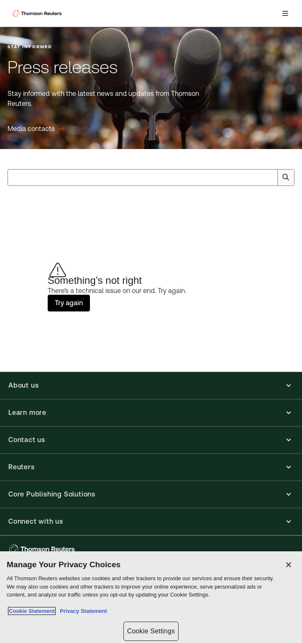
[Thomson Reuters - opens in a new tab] (43, 549)
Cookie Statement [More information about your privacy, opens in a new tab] (32, 611)
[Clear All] (269, 177)
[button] (151, 385)
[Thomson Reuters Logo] (38, 13)
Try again (69, 303)
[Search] (285, 177)
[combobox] (151, 177)
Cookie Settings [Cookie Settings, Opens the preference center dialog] (151, 631)
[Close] (288, 565)
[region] (151, 597)
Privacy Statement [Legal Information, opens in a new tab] (82, 611)
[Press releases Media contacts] (36, 129)
